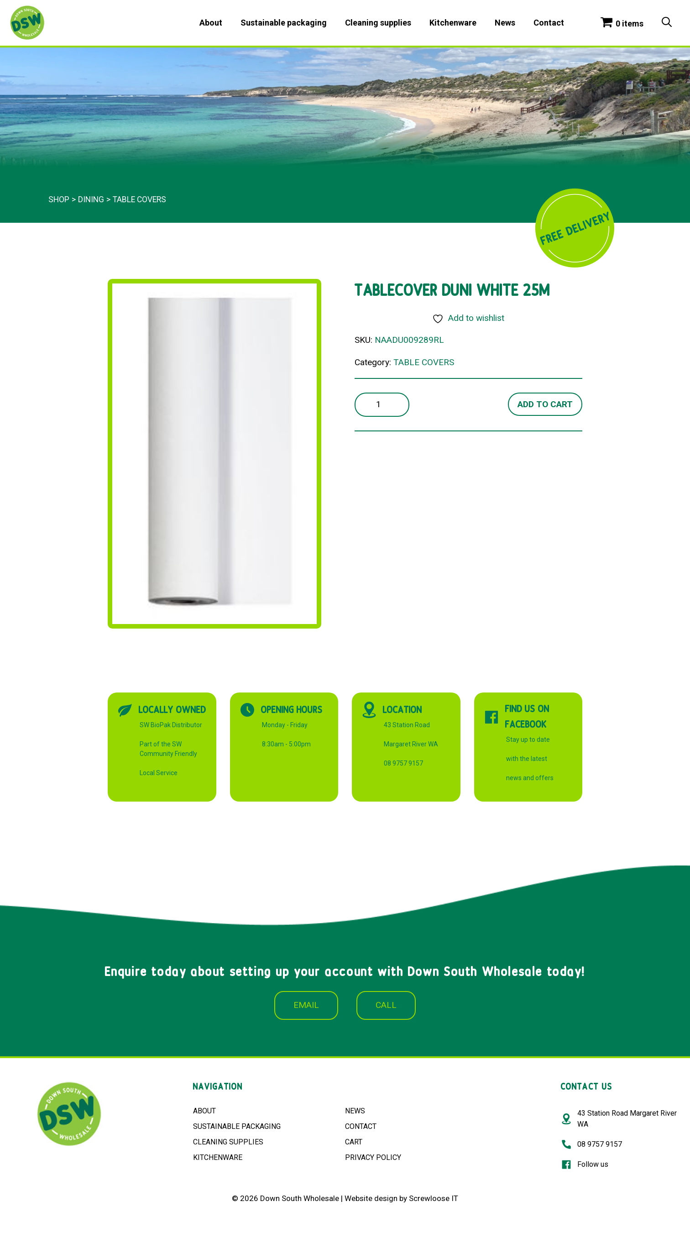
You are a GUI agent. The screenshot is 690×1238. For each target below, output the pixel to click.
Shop (58, 199)
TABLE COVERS (139, 199)
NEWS (355, 1111)
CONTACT (360, 1126)
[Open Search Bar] (667, 22)
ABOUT (204, 1111)
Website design (371, 1198)
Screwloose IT (433, 1198)
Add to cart (545, 404)
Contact (548, 22)
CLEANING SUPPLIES (228, 1142)
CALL (386, 1005)
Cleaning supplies (378, 22)
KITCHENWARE (217, 1157)
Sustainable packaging (283, 22)
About (210, 22)
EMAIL (306, 1005)
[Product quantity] (382, 405)
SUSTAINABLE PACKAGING (237, 1126)
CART (353, 1142)
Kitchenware (452, 22)
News (505, 22)
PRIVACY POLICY (373, 1157)
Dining (91, 199)
